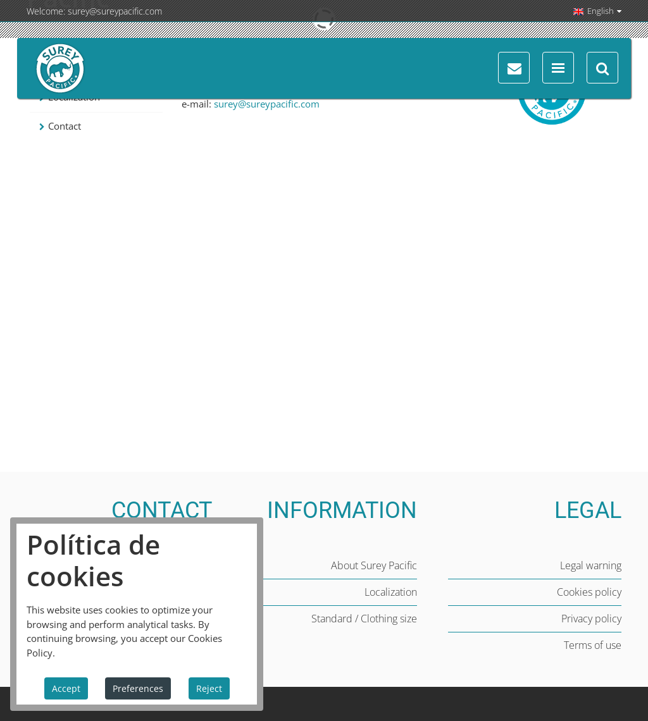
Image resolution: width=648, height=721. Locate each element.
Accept (66, 688)
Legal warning (590, 565)
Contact (64, 126)
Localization (390, 592)
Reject (209, 688)
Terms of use (592, 645)
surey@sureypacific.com (115, 11)
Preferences (138, 688)
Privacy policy (591, 618)
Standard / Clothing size (364, 618)
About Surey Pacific (374, 565)
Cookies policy (589, 592)
